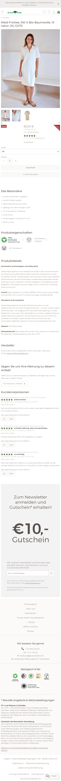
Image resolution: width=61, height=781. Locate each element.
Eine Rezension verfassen (13, 384)
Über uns (30, 609)
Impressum (18, 763)
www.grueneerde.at (19, 774)
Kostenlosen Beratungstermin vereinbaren (32, 659)
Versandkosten (33, 132)
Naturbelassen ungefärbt (36, 240)
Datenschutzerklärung (32, 583)
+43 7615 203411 (33, 649)
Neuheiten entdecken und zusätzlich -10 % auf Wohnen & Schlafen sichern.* (29, 4)
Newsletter (30, 613)
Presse (30, 631)
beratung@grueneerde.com (17, 353)
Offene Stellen (30, 627)
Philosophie (30, 604)
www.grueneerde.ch (30, 778)
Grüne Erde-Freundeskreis (30, 618)
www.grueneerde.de (41, 774)
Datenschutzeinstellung (30, 768)
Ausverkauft (30, 168)
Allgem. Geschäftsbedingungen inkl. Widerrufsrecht (30, 759)
